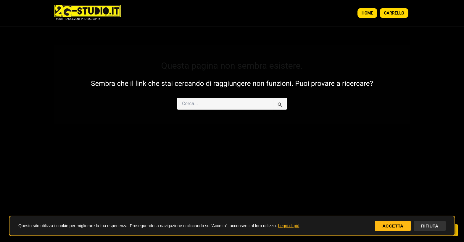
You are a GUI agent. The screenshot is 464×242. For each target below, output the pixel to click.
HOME (367, 13)
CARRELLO (394, 13)
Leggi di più (288, 225)
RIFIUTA (429, 225)
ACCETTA (391, 225)
